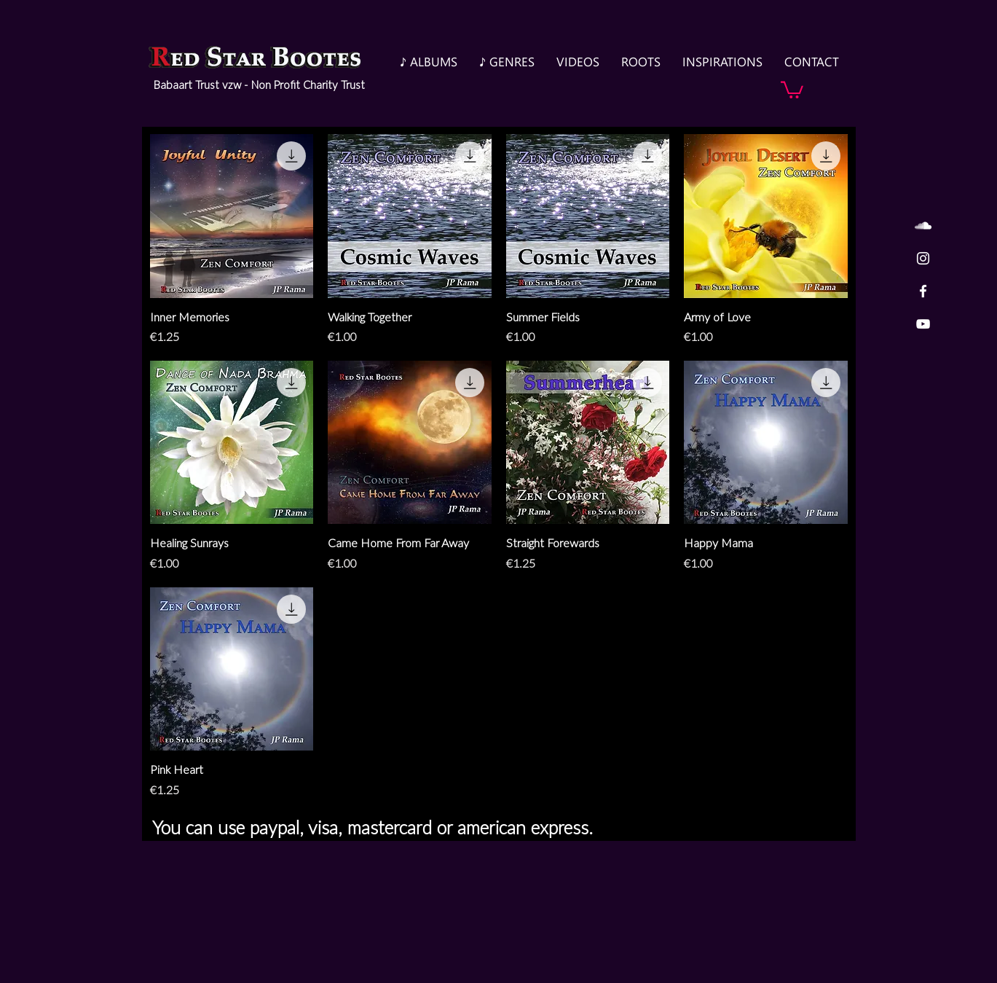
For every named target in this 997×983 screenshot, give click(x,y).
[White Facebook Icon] (923, 291)
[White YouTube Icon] (923, 324)
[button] (792, 88)
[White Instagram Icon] (923, 258)
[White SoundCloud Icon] (923, 225)
